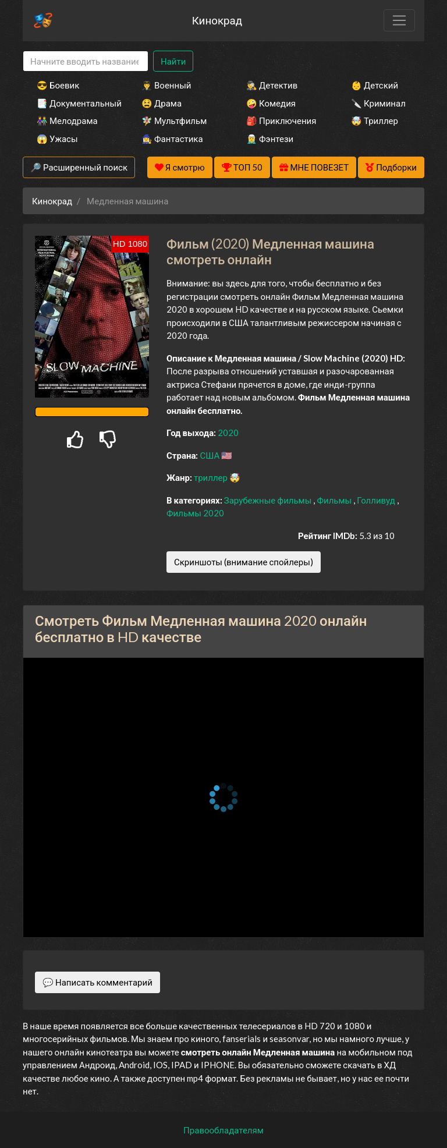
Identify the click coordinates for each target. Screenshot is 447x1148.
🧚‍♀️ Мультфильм (174, 120)
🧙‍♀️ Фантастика (172, 138)
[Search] (85, 61)
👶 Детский (374, 85)
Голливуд (377, 500)
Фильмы (335, 500)
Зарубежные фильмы (269, 500)
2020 (228, 432)
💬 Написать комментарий (97, 982)
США (210, 455)
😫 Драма (161, 103)
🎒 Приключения (281, 120)
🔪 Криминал (378, 103)
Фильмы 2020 (195, 513)
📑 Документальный (73, 103)
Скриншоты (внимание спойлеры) (243, 562)
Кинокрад (217, 20)
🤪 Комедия (271, 103)
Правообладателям (223, 1130)
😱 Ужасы (57, 138)
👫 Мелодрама (67, 120)
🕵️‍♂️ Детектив (271, 85)
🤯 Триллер (374, 120)
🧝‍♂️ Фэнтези (269, 138)
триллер (211, 477)
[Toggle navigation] (399, 20)
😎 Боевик (58, 85)
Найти (173, 61)
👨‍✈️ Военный (166, 85)
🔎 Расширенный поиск (78, 167)
